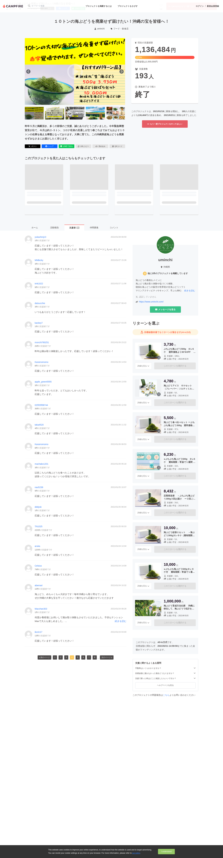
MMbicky (39, 260)
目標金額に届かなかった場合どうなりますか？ (165, 673)
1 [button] (54, 657)
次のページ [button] (106, 657)
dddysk (38, 507)
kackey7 (39, 323)
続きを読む (120, 621)
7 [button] (89, 657)
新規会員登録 (213, 6)
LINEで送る (66, 146)
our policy (136, 853)
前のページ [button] (44, 657)
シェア (49, 146)
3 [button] (66, 657)
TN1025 (38, 526)
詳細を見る (143, 366)
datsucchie (40, 303)
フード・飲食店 (120, 28)
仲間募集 (94, 227)
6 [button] (83, 657)
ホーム (34, 227)
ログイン (200, 6)
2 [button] (60, 657)
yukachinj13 (40, 237)
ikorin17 (38, 632)
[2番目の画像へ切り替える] (54, 113)
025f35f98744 (41, 405)
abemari (39, 585)
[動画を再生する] (75, 71)
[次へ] (121, 71)
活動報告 (54, 227)
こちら (166, 695)
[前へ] (28, 71)
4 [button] (71, 657)
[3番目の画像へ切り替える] (75, 113)
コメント (114, 227)
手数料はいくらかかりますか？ (165, 668)
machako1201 (41, 464)
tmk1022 (39, 283)
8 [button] (94, 657)
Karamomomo (41, 362)
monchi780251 (42, 342)
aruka (37, 546)
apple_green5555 (43, 381)
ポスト (32, 146)
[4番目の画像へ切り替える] (95, 113)
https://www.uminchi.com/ (151, 301)
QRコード (117, 146)
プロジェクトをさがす (128, 6)
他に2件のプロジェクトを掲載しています (168, 273)
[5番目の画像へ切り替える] (115, 113)
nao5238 (39, 487)
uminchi (99, 28)
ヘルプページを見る (165, 685)
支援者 (74, 227)
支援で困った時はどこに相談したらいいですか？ (165, 678)
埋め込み (100, 146)
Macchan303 (41, 609)
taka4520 (39, 425)
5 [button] (77, 657)
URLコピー (83, 146)
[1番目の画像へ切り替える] (34, 113)
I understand (166, 851)
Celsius (38, 566)
